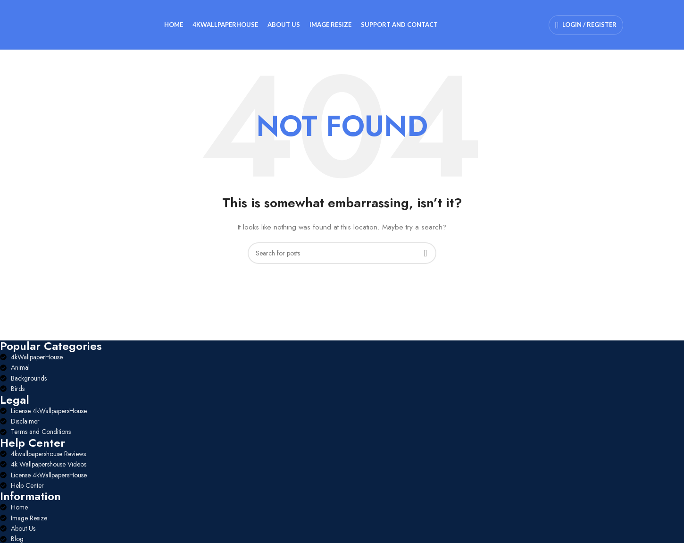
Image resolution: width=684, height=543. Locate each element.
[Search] (342, 253)
